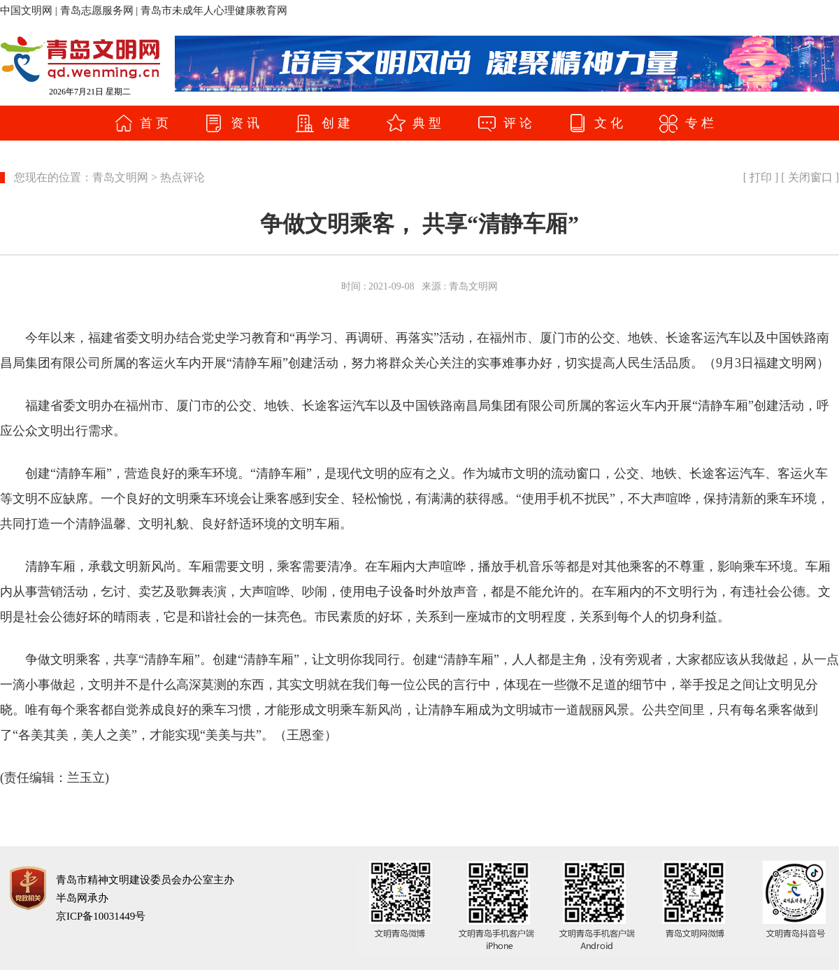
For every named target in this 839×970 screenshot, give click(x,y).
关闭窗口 (810, 177)
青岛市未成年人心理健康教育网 (214, 10)
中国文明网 (26, 10)
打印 (761, 177)
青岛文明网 (120, 177)
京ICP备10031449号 (100, 916)
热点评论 (182, 177)
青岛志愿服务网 (97, 10)
